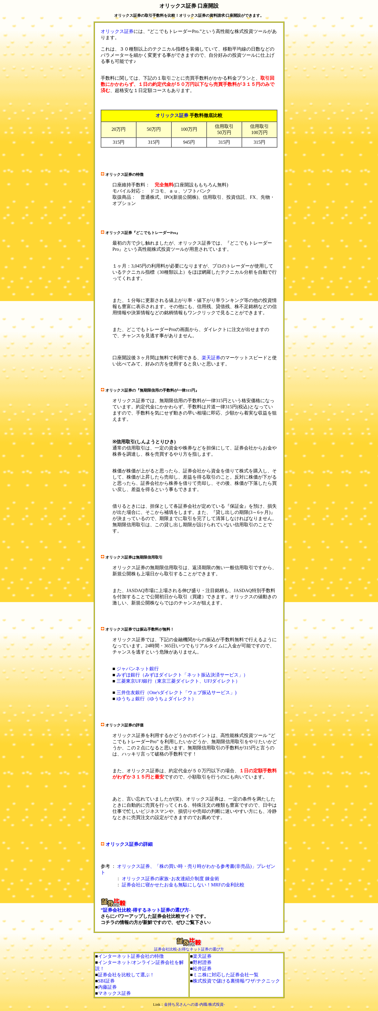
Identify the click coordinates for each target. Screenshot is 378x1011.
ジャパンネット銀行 (138, 668)
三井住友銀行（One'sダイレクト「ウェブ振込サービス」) (177, 692)
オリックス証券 (117, 31)
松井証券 (202, 968)
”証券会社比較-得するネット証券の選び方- (146, 910)
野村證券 (202, 962)
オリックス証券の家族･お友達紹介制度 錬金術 (170, 878)
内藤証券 (107, 987)
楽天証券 (211, 357)
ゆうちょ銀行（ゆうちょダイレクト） (156, 698)
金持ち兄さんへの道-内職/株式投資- (194, 1004)
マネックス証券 (114, 993)
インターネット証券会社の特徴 (131, 956)
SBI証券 (106, 980)
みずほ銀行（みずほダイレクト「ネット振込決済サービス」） (182, 674)
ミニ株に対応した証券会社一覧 (226, 974)
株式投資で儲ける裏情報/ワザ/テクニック (236, 980)
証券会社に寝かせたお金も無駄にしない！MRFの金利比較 (183, 884)
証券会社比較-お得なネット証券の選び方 (189, 949)
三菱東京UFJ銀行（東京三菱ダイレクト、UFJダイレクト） (178, 681)
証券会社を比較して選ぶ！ (126, 974)
